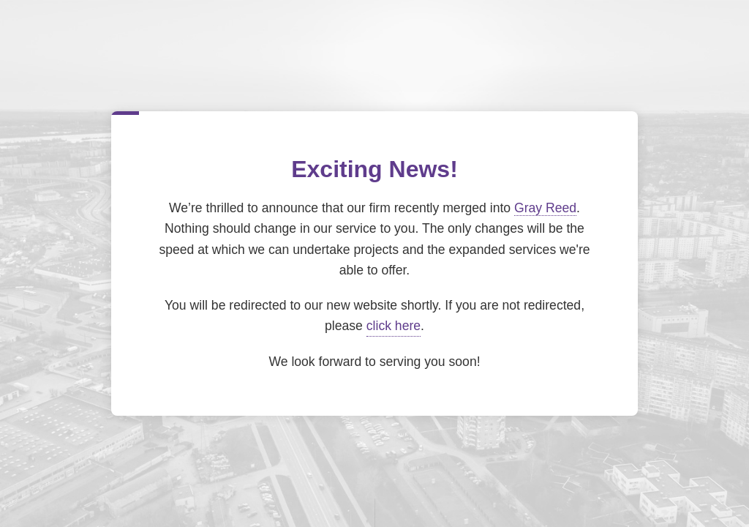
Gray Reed (545, 208)
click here (393, 325)
